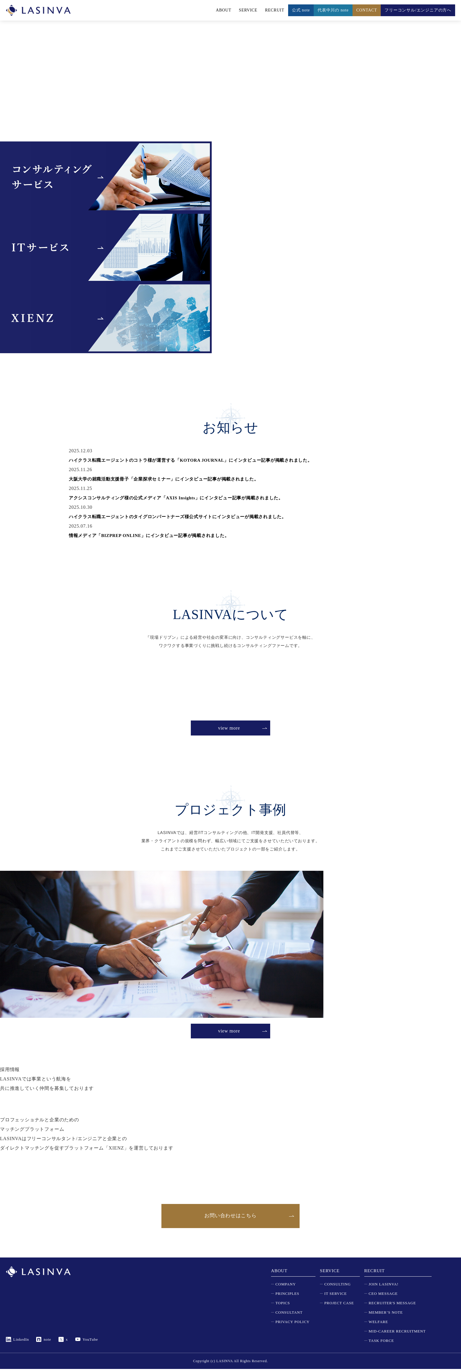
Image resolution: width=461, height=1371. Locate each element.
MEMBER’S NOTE (386, 1314)
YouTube (90, 1341)
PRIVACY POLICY (292, 1324)
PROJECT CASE (339, 1305)
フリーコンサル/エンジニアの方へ (418, 10)
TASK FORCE (381, 1342)
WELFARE (378, 1324)
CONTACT (366, 10)
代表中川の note (333, 10)
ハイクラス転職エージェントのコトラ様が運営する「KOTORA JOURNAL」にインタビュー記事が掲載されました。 (199, 460)
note (47, 1341)
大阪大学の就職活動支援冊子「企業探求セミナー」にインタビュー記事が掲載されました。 (170, 478)
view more (229, 727)
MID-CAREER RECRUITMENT (397, 1333)
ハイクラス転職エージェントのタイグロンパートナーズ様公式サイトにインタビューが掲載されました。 (185, 516)
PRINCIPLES (287, 1295)
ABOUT (223, 10)
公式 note (301, 10)
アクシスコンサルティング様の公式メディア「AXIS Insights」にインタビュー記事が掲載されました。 (183, 497)
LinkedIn (21, 1341)
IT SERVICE (335, 1295)
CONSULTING (337, 1286)
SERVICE (248, 10)
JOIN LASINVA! (384, 1286)
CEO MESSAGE (383, 1295)
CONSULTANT (289, 1314)
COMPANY (285, 1286)
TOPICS (282, 1305)
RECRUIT (274, 10)
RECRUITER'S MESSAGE (392, 1305)
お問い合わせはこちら (230, 1217)
